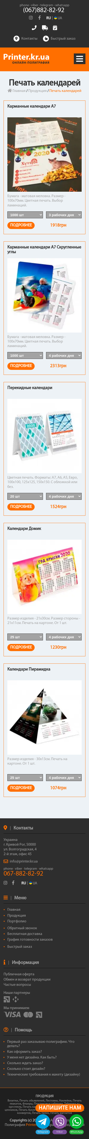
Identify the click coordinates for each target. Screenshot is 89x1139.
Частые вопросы (17, 985)
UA (33, 883)
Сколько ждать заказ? (25, 1063)
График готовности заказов (30, 940)
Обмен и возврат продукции (27, 980)
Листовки (52, 1100)
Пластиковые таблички (48, 1103)
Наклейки (65, 1100)
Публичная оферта (19, 974)
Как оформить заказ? (24, 1052)
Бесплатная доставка (24, 934)
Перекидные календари (29, 388)
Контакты (25, 39)
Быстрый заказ (59, 39)
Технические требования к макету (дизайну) (43, 1075)
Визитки (13, 1100)
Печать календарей (35, 1107)
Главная (17, 91)
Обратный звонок (22, 928)
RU (48, 18)
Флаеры (28, 1103)
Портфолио (16, 921)
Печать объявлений (31, 1100)
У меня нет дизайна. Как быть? (32, 1057)
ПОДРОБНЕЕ (21, 225)
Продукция (37, 91)
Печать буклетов (29, 1110)
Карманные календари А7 (31, 106)
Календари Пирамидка (28, 669)
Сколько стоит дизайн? (26, 1069)
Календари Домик (24, 529)
